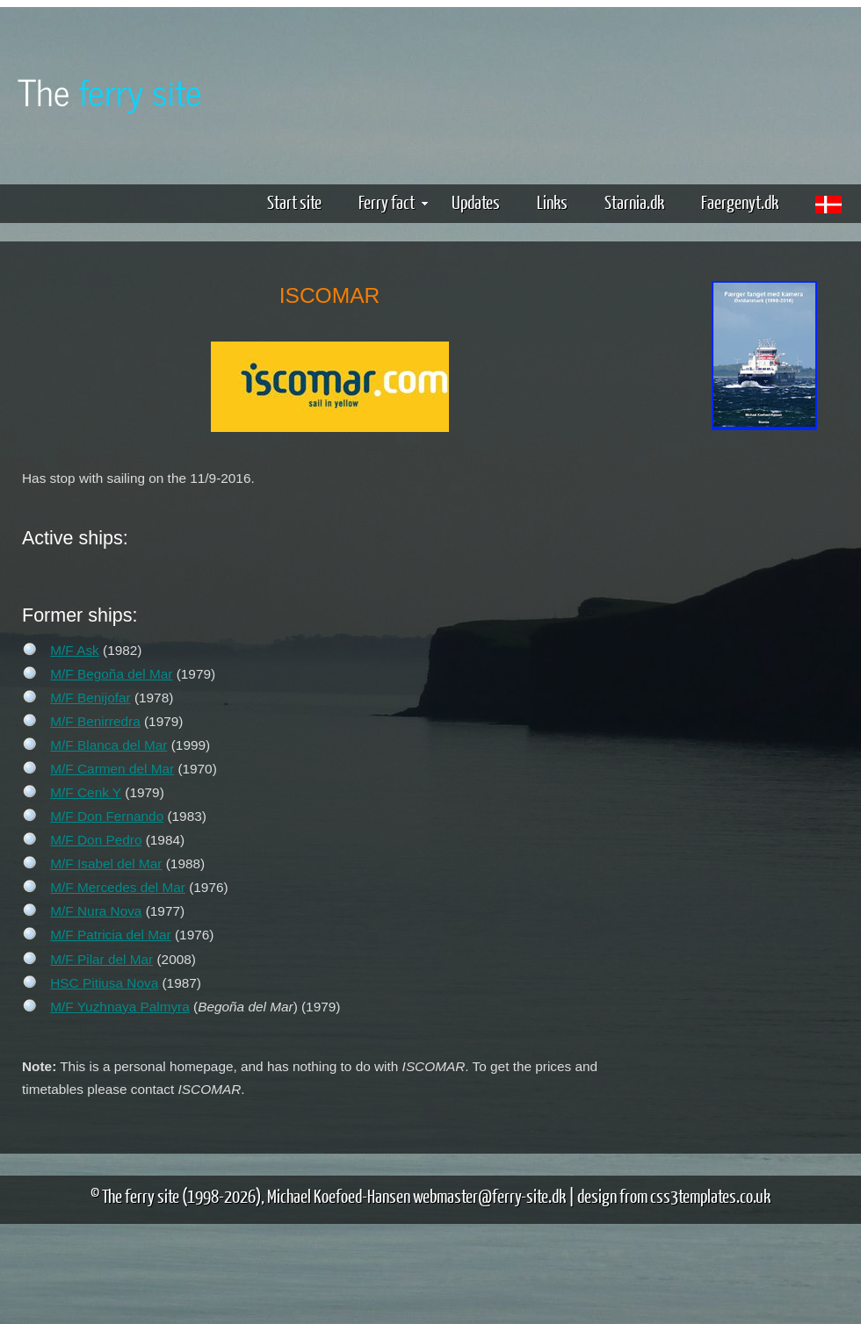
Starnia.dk (634, 201)
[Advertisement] (764, 501)
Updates (476, 201)
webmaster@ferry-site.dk (489, 1195)
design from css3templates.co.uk (674, 1195)
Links (552, 201)
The (110, 90)
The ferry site (140, 1195)
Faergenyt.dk (739, 201)
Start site (294, 201)
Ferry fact (393, 201)
